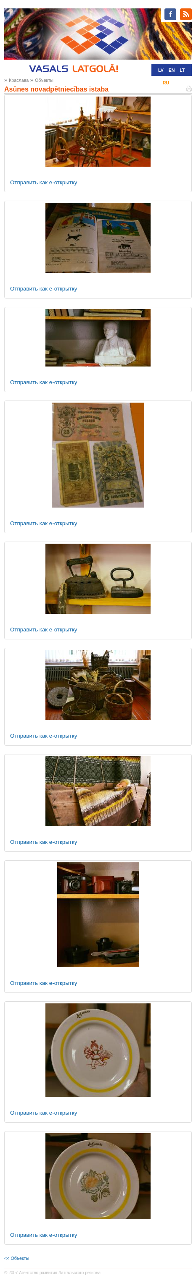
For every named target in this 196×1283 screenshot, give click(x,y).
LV (161, 70)
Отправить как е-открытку (43, 182)
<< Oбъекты (16, 1258)
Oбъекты (44, 80)
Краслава (19, 80)
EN (172, 70)
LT (182, 70)
